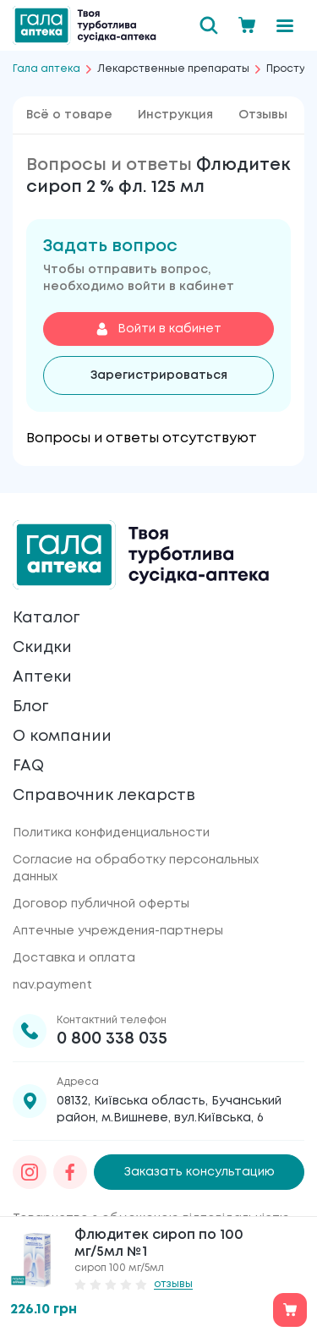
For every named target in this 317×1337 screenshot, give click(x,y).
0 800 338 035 (112, 1039)
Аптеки (42, 677)
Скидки (42, 648)
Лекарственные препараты (173, 69)
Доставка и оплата (74, 958)
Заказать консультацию (199, 1172)
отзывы (173, 1284)
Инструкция (175, 115)
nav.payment (52, 985)
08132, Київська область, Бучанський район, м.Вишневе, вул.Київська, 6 (169, 1109)
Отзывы (262, 115)
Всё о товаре (69, 115)
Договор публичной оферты (101, 904)
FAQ (28, 766)
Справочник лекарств (104, 796)
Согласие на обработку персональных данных (136, 868)
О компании (62, 736)
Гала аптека (46, 69)
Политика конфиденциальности (111, 833)
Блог (30, 707)
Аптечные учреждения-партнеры (118, 931)
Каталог (46, 618)
